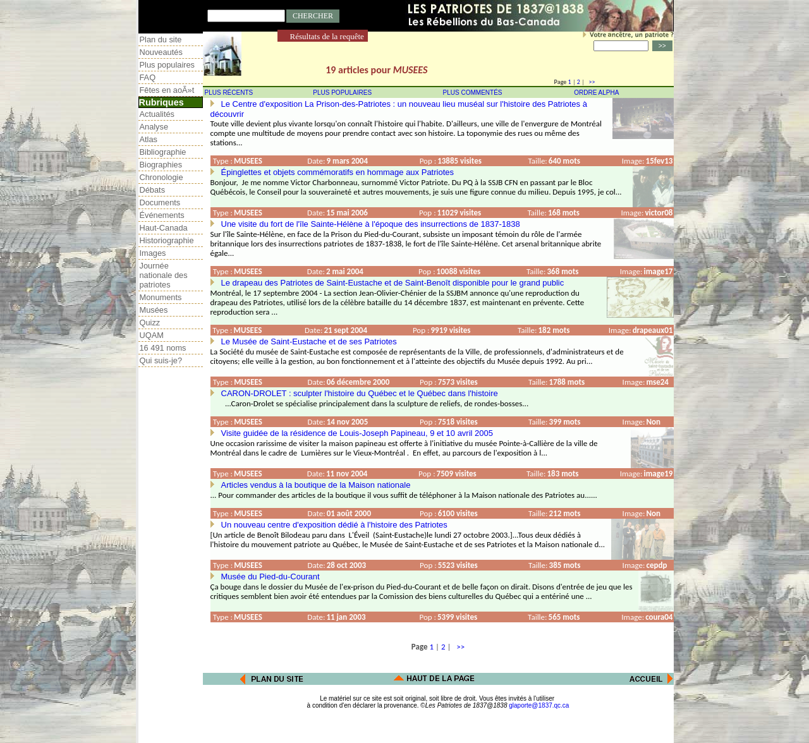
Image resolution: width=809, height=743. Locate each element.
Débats (153, 190)
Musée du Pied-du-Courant (270, 576)
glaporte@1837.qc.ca (539, 705)
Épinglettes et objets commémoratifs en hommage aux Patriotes (337, 172)
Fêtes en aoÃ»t (167, 90)
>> (590, 82)
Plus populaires (167, 64)
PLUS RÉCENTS (229, 92)
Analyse (154, 126)
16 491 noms (163, 348)
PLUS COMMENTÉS (472, 92)
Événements (162, 215)
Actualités (157, 114)
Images (153, 253)
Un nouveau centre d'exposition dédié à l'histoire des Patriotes (334, 524)
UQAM (152, 335)
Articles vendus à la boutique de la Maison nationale (316, 485)
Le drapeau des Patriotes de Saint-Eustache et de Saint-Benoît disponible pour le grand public (392, 282)
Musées (154, 310)
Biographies (161, 164)
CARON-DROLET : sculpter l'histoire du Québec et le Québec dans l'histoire (359, 393)
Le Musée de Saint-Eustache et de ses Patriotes (309, 341)
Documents (160, 202)
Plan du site (161, 39)
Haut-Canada (164, 228)
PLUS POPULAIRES (342, 92)
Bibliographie (163, 152)
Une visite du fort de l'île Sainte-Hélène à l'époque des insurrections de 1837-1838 (370, 224)
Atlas (148, 139)
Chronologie (161, 177)
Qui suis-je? (161, 360)
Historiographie (167, 240)
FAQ (148, 77)
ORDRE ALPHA (596, 92)
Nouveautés (161, 52)
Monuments (161, 297)
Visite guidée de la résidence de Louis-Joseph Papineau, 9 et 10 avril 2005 (357, 433)
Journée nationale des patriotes (164, 275)
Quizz (150, 322)
